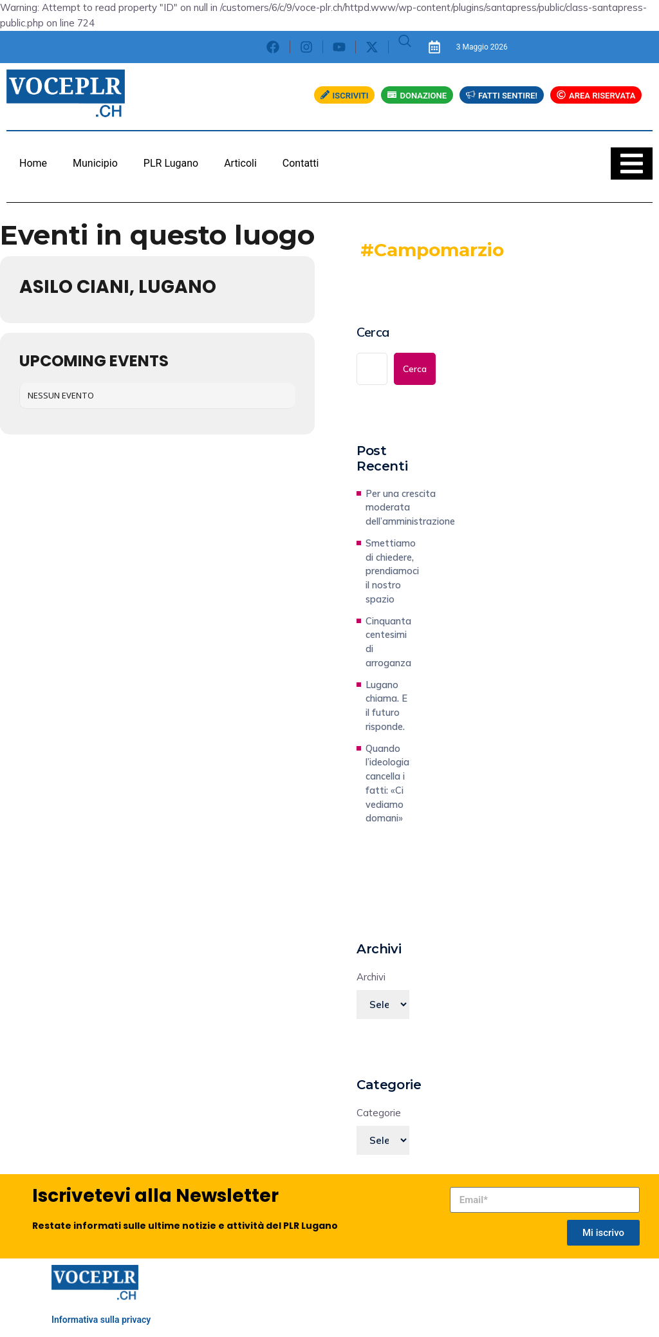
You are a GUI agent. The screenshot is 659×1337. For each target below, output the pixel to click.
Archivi (371, 977)
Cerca (373, 332)
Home (33, 163)
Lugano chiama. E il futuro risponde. (386, 705)
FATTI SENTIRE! (501, 95)
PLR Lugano (171, 163)
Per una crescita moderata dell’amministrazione (410, 507)
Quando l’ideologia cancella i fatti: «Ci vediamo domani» (387, 783)
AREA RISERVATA (596, 95)
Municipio (95, 163)
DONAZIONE (417, 95)
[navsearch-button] (405, 47)
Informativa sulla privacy (101, 1319)
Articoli (240, 163)
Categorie (379, 1113)
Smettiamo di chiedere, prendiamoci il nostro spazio (392, 571)
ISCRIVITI (344, 95)
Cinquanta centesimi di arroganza (388, 642)
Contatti (301, 163)
